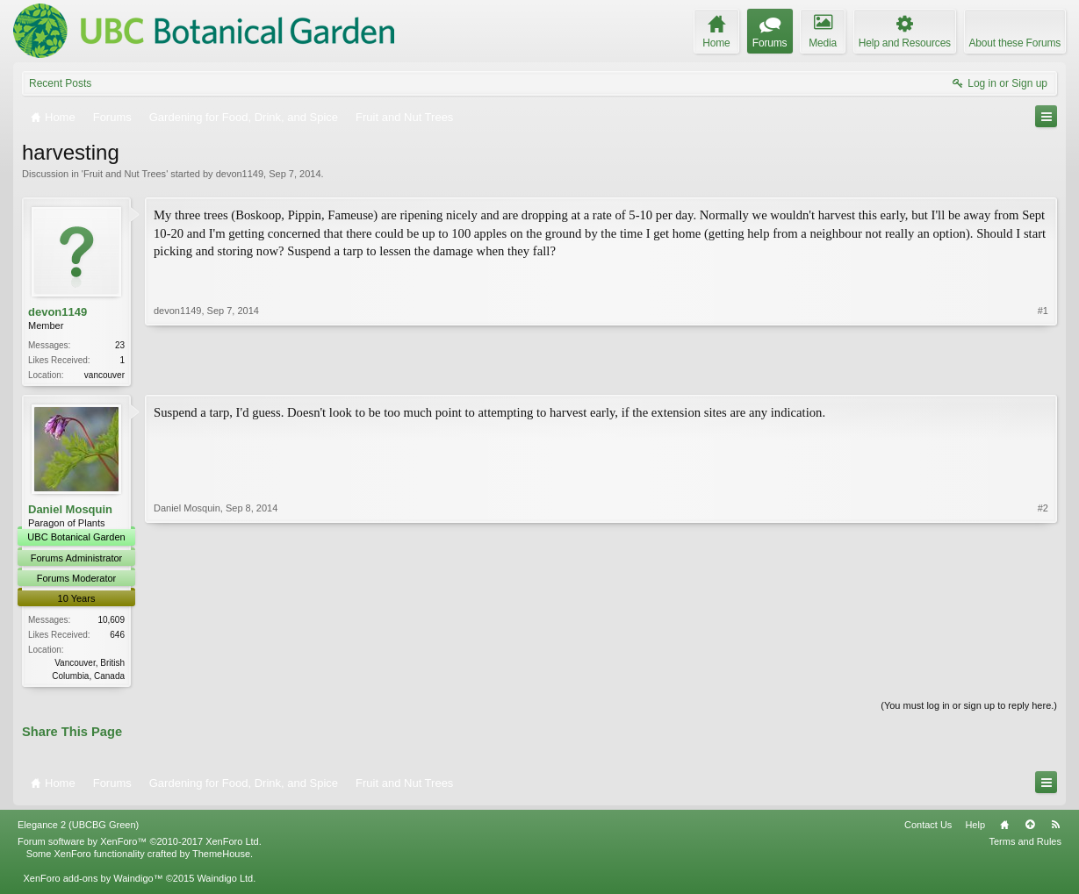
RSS (1055, 828)
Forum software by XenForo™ (140, 845)
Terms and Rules (1025, 845)
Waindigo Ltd (225, 881)
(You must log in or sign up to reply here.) (969, 708)
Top (1030, 828)
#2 (1043, 674)
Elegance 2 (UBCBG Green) (78, 828)
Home (1004, 828)
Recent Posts (60, 83)
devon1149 (239, 173)
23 (120, 345)
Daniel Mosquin (70, 511)
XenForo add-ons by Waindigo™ (92, 881)
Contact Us (928, 828)
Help (975, 828)
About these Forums (1015, 43)
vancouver (104, 375)
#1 (1043, 373)
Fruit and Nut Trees (124, 173)
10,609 (111, 621)
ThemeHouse (221, 857)
